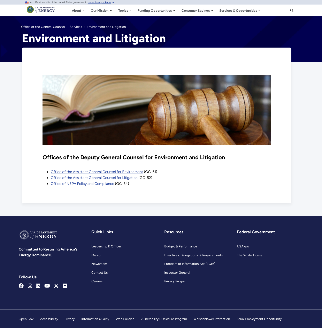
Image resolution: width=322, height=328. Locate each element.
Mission (96, 255)
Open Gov (26, 319)
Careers (96, 281)
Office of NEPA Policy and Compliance (82, 183)
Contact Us (99, 272)
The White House (249, 255)
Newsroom (99, 264)
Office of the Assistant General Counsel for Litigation (94, 177)
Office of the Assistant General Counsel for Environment (97, 172)
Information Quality (95, 319)
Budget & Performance (180, 246)
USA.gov (243, 246)
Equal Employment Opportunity (259, 319)
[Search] (292, 10)
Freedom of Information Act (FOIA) (189, 264)
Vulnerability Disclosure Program (163, 319)
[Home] (40, 11)
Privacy (69, 319)
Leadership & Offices (106, 246)
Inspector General (177, 272)
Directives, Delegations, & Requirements (193, 255)
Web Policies (125, 319)
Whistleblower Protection (211, 319)
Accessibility (49, 319)
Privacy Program (175, 281)
